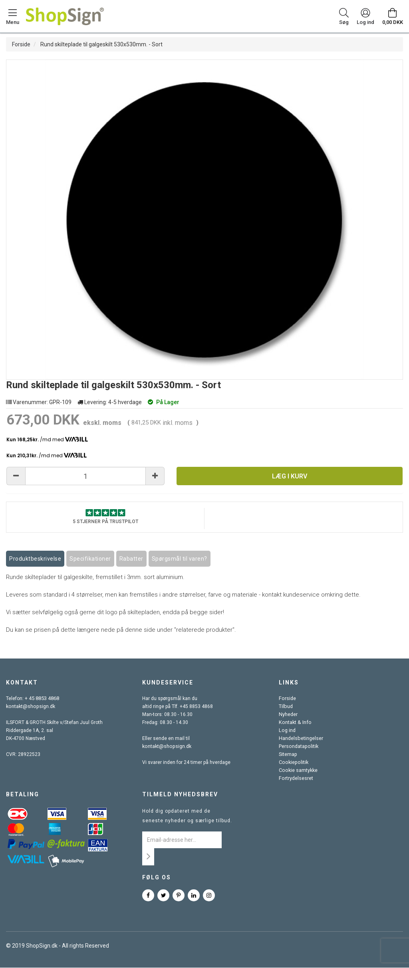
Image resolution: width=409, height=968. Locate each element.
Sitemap (288, 755)
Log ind (287, 731)
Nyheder (288, 715)
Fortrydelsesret (295, 779)
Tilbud (285, 707)
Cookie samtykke (298, 771)
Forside (21, 44)
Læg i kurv (289, 476)
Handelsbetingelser (300, 739)
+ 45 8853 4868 (42, 699)
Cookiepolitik (293, 763)
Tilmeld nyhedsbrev (180, 794)
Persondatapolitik (298, 747)
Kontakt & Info (294, 723)
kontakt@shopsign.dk (30, 707)
